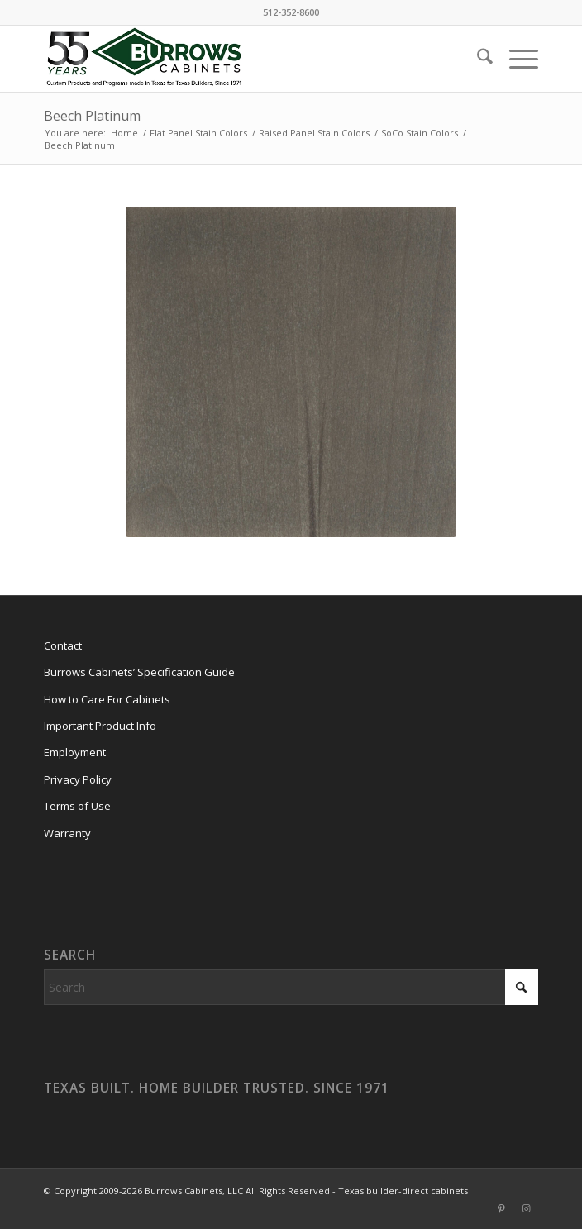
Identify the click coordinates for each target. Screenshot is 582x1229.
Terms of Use (77, 805)
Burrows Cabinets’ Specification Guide (139, 672)
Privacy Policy (78, 779)
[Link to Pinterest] (501, 1208)
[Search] (476, 59)
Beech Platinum (92, 116)
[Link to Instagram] (525, 1208)
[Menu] (515, 59)
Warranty (67, 833)
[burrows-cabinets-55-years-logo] (242, 59)
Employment (75, 752)
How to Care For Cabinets (107, 699)
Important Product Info (100, 725)
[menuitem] (476, 59)
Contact (63, 645)
